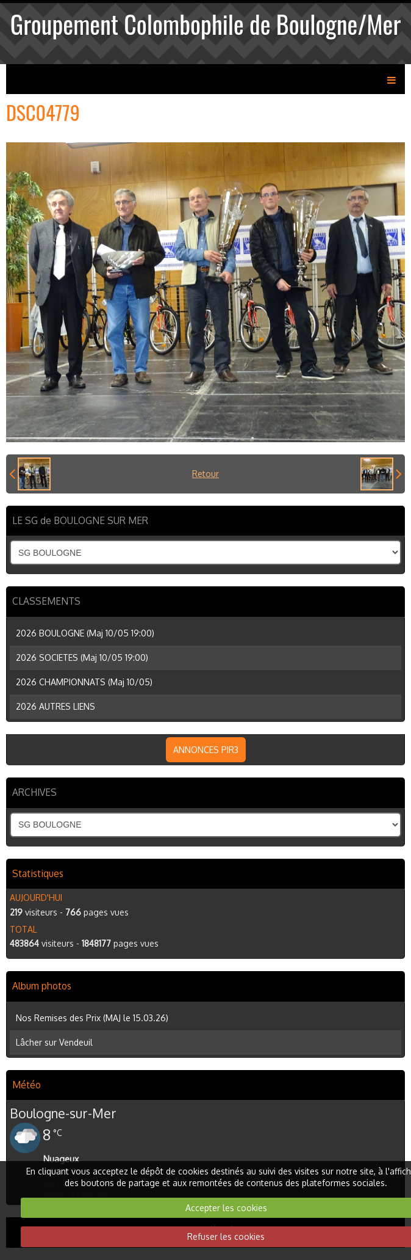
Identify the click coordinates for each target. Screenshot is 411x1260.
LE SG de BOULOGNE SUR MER (80, 520)
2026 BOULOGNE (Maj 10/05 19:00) (85, 633)
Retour (205, 473)
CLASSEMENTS (46, 601)
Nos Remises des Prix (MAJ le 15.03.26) (92, 1018)
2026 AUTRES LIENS (55, 706)
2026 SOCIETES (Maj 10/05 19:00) (82, 657)
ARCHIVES (34, 792)
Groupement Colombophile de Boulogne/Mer (205, 23)
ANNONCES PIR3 (205, 750)
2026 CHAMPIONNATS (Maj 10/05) (84, 682)
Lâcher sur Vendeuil (54, 1042)
